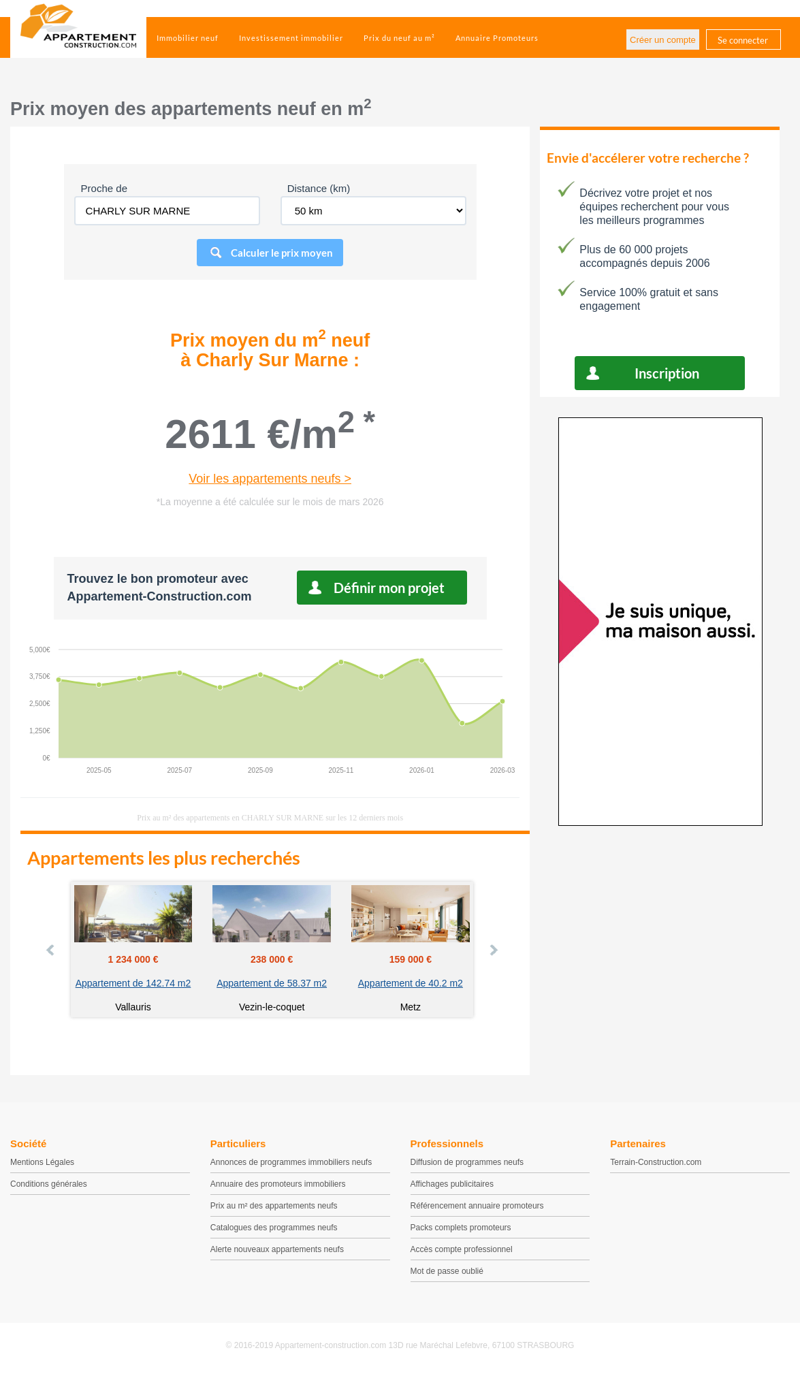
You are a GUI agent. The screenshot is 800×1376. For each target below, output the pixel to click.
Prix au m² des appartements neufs (274, 1206)
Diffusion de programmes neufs (467, 1162)
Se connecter (743, 40)
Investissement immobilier (291, 37)
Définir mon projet (389, 587)
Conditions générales (48, 1184)
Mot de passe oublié (447, 1271)
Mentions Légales (42, 1162)
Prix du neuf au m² (399, 37)
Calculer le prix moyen (282, 252)
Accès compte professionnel (462, 1249)
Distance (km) (319, 188)
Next (493, 950)
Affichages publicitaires (452, 1184)
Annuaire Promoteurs (497, 37)
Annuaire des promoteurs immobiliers (278, 1184)
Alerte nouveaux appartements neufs (277, 1249)
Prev (51, 950)
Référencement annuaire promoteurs (477, 1206)
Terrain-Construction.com (655, 1162)
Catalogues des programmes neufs (274, 1227)
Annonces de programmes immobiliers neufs (291, 1162)
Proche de (104, 188)
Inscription (667, 373)
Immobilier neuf (188, 37)
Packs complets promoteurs (461, 1227)
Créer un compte (663, 40)
